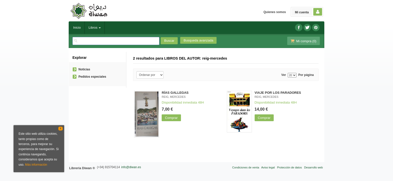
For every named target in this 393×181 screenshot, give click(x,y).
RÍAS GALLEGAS (175, 93)
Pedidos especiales (92, 76)
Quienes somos (274, 12)
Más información (36, 164)
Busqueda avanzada (198, 40)
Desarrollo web (313, 167)
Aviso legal (268, 167)
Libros (94, 27)
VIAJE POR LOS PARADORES (278, 93)
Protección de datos (289, 167)
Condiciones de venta (245, 167)
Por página (306, 75)
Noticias (84, 69)
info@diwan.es (131, 167)
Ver (283, 75)
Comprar (171, 118)
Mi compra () (303, 41)
